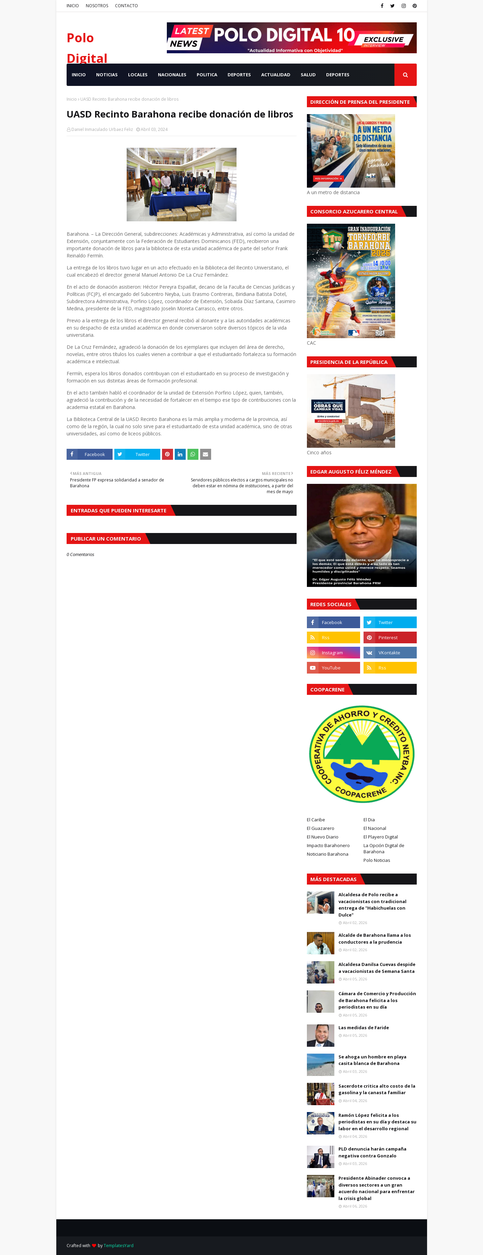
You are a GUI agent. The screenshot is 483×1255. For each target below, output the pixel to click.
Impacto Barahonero (328, 845)
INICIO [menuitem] (79, 74)
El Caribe (316, 820)
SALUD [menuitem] (308, 74)
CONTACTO (126, 6)
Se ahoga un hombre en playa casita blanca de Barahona (372, 1060)
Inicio (72, 99)
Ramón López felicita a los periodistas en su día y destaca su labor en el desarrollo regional (377, 1122)
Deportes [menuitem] (337, 74)
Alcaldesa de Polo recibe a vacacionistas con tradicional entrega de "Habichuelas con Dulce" (372, 904)
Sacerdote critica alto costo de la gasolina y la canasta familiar (376, 1089)
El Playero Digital (381, 837)
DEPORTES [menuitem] (239, 74)
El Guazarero (320, 828)
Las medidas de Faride (363, 1027)
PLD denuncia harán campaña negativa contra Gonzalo (372, 1152)
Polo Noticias (377, 860)
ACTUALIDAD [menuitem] (275, 74)
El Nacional (375, 828)
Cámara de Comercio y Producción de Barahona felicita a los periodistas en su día (377, 1000)
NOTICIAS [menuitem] (107, 74)
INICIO (73, 6)
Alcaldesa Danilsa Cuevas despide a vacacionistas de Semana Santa (376, 967)
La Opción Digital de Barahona (384, 848)
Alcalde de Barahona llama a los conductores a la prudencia (374, 938)
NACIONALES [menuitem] (172, 74)
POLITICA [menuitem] (207, 74)
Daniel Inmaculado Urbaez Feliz (102, 129)
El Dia (369, 820)
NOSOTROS (97, 6)
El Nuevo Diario (322, 837)
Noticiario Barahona (327, 854)
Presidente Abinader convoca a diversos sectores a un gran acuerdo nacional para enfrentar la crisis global (376, 1188)
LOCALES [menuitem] (138, 74)
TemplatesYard (119, 1245)
